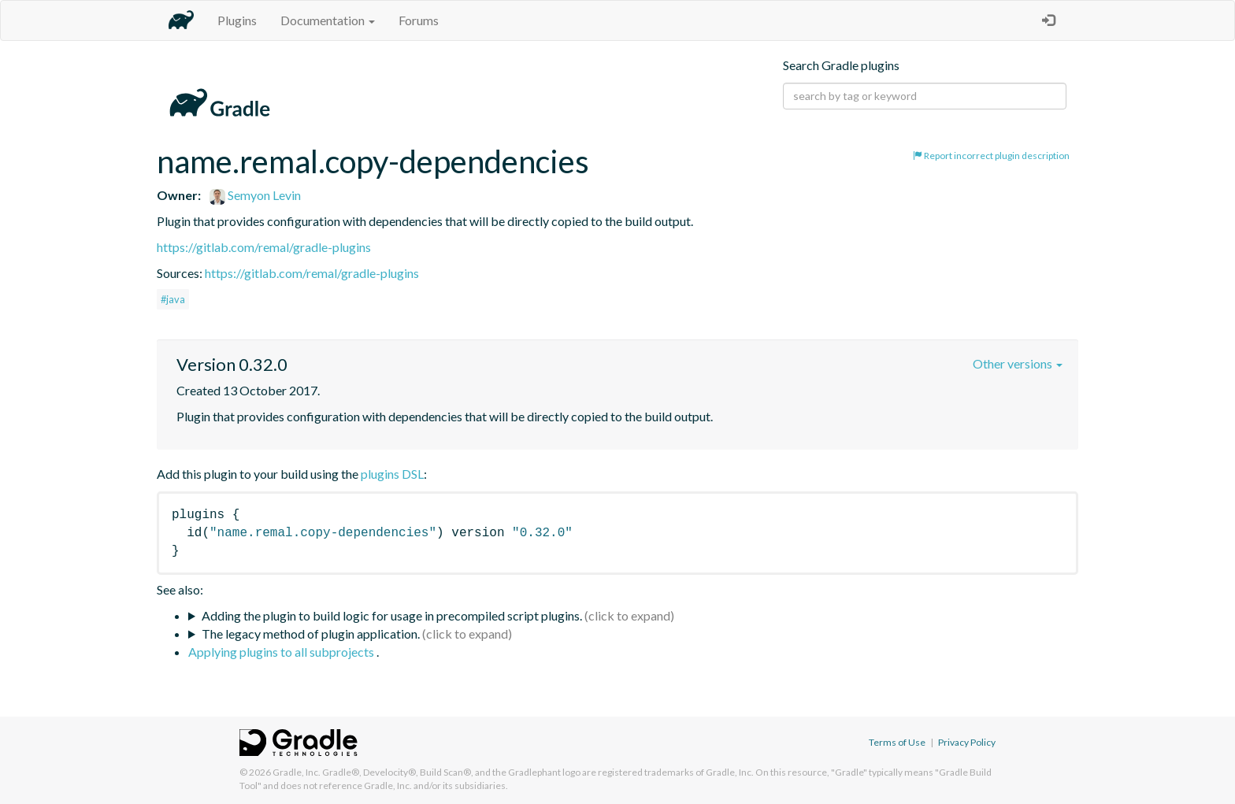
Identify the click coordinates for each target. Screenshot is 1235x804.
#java (173, 299)
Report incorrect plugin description (991, 155)
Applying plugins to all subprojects (282, 651)
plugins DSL (392, 473)
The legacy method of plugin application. (311, 633)
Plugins (237, 20)
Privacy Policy (967, 742)
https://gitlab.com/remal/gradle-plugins (264, 246)
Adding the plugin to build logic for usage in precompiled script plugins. (392, 615)
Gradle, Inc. (297, 772)
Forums (419, 20)
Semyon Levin (255, 194)
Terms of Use (897, 742)
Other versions (1018, 363)
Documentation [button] (327, 20)
